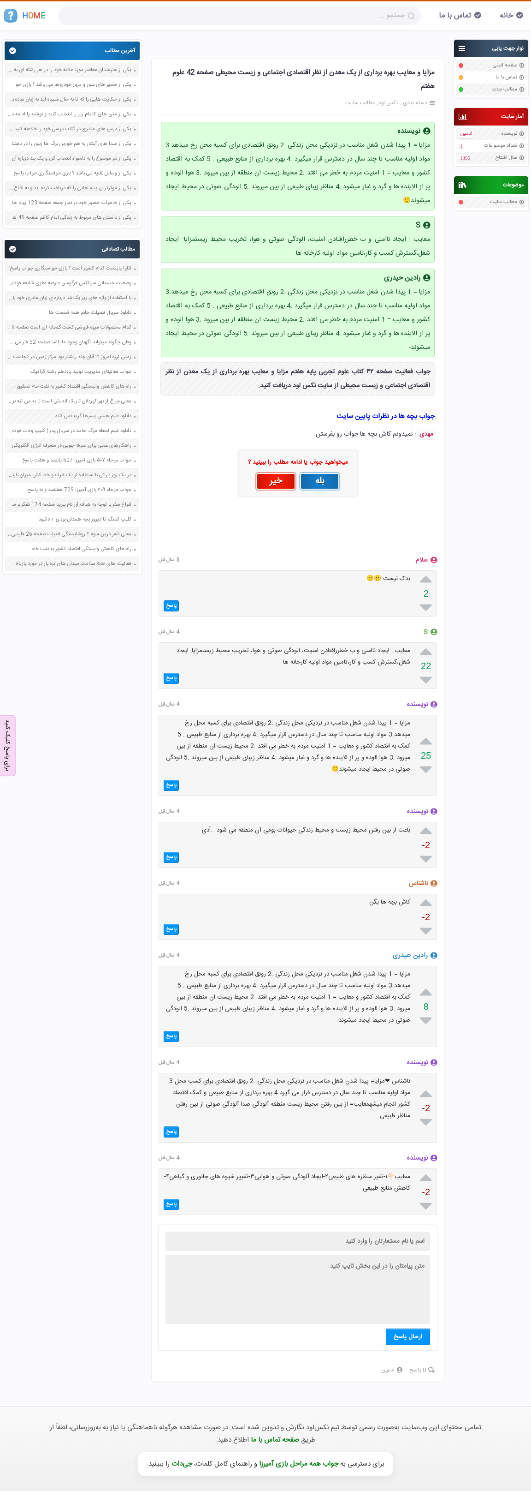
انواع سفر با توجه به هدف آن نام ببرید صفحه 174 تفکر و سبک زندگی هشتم (69, 505)
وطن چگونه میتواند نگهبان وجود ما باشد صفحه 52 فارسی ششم (69, 342)
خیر (276, 481)
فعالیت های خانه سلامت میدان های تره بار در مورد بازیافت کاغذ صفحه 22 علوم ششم (69, 564)
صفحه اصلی (505, 65)
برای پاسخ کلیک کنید (7, 745)
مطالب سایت (503, 202)
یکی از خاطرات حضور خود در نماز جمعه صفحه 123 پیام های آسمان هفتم (69, 203)
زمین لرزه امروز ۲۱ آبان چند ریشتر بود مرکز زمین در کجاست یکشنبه (69, 357)
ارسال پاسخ (408, 1337)
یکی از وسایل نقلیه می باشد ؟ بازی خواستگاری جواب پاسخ (72, 173)
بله (319, 481)
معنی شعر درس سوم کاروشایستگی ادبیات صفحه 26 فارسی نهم (69, 534)
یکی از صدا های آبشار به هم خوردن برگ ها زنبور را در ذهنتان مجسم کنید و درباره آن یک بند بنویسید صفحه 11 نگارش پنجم (69, 144)
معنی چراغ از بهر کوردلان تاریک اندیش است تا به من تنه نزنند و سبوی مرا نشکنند (69, 401)
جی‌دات (181, 1464)
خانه (506, 16)
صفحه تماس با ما (275, 1440)
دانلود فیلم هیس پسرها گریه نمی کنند (93, 416)
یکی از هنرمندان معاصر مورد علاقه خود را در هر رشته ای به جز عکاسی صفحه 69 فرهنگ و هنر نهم (69, 70)
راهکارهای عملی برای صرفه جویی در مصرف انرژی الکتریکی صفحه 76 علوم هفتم (69, 446)
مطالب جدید (504, 89)
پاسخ (171, 606)
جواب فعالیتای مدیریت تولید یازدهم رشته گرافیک (80, 372)
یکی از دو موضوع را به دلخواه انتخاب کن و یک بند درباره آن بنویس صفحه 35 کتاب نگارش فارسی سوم (69, 159)
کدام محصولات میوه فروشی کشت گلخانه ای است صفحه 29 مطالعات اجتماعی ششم (69, 327)
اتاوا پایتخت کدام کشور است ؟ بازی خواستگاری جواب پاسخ (70, 268)
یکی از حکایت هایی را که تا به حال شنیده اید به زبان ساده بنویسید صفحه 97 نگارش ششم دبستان (69, 100)
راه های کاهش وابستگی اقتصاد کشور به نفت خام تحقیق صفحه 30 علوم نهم (69, 387)
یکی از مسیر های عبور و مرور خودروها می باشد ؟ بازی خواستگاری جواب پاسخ (69, 85)
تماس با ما (455, 16)
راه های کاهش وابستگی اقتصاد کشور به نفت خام (81, 549)
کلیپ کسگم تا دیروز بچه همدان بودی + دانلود (85, 519)
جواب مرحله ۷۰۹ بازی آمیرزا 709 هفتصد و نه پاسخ (79, 490)
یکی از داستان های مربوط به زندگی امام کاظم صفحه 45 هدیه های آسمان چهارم (69, 218)
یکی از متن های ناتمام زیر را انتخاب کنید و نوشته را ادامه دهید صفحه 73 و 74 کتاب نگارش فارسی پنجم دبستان (69, 114)
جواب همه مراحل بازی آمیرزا (298, 1464)
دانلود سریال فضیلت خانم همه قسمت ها (89, 313)
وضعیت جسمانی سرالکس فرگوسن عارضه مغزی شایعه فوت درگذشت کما (69, 283)
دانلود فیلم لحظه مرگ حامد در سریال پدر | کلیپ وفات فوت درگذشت (69, 431)
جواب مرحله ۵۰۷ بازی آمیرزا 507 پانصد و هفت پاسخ (76, 460)
